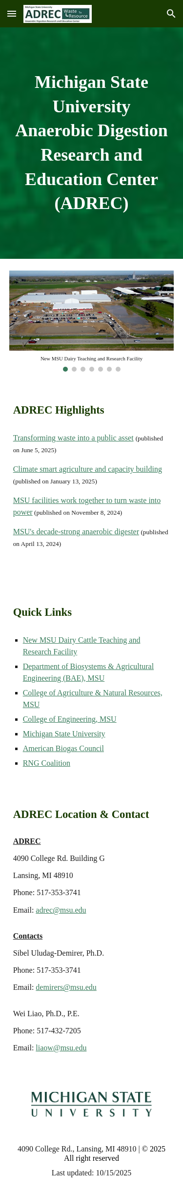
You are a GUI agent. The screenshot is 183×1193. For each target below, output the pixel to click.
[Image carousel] (91, 321)
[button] (11, 13)
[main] (91, 143)
